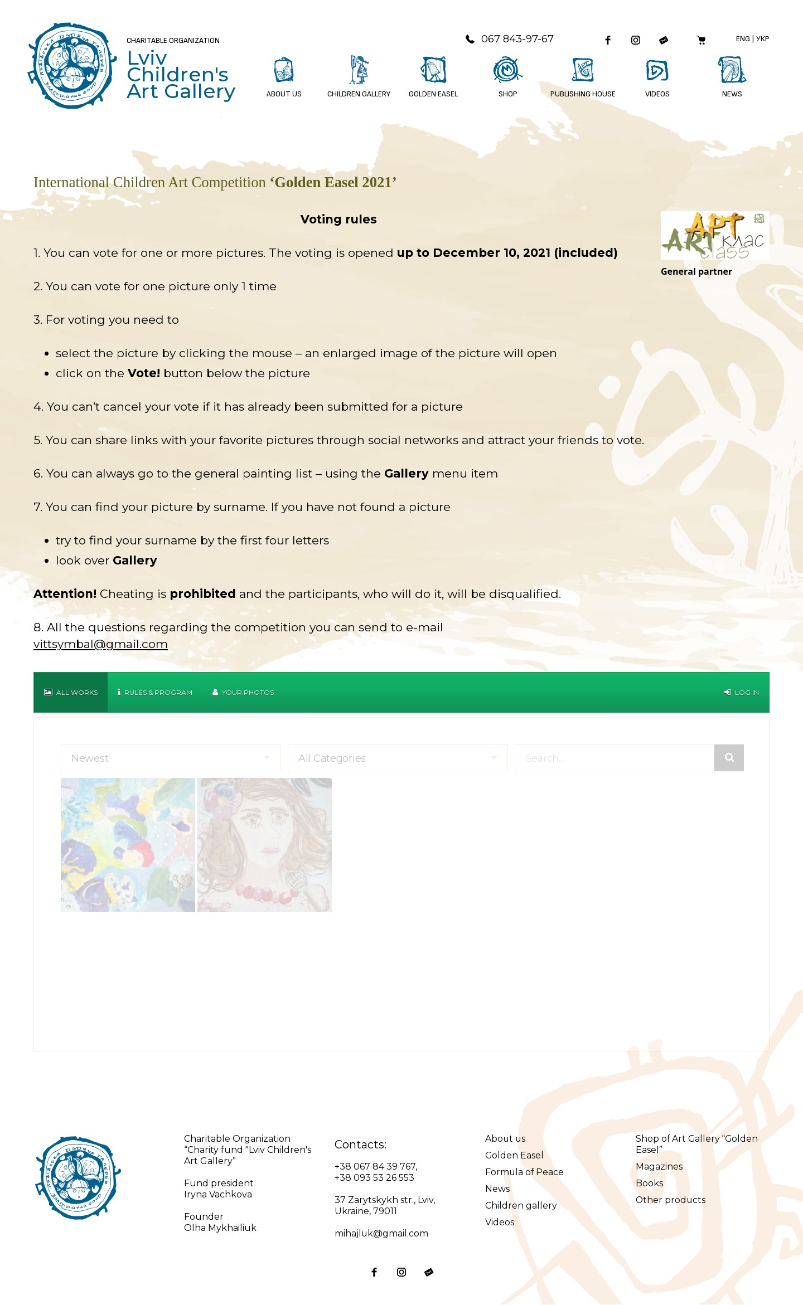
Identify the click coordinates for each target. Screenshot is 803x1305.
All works (71, 693)
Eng (743, 39)
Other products (671, 1200)
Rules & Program (155, 693)
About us (505, 1139)
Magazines (659, 1167)
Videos (499, 1223)
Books (649, 1184)
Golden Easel (514, 1156)
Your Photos (243, 693)
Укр (763, 39)
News (497, 1189)
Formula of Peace (525, 1172)
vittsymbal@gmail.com (100, 644)
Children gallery (521, 1206)
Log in (741, 693)
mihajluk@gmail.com (382, 1234)
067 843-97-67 (507, 39)
